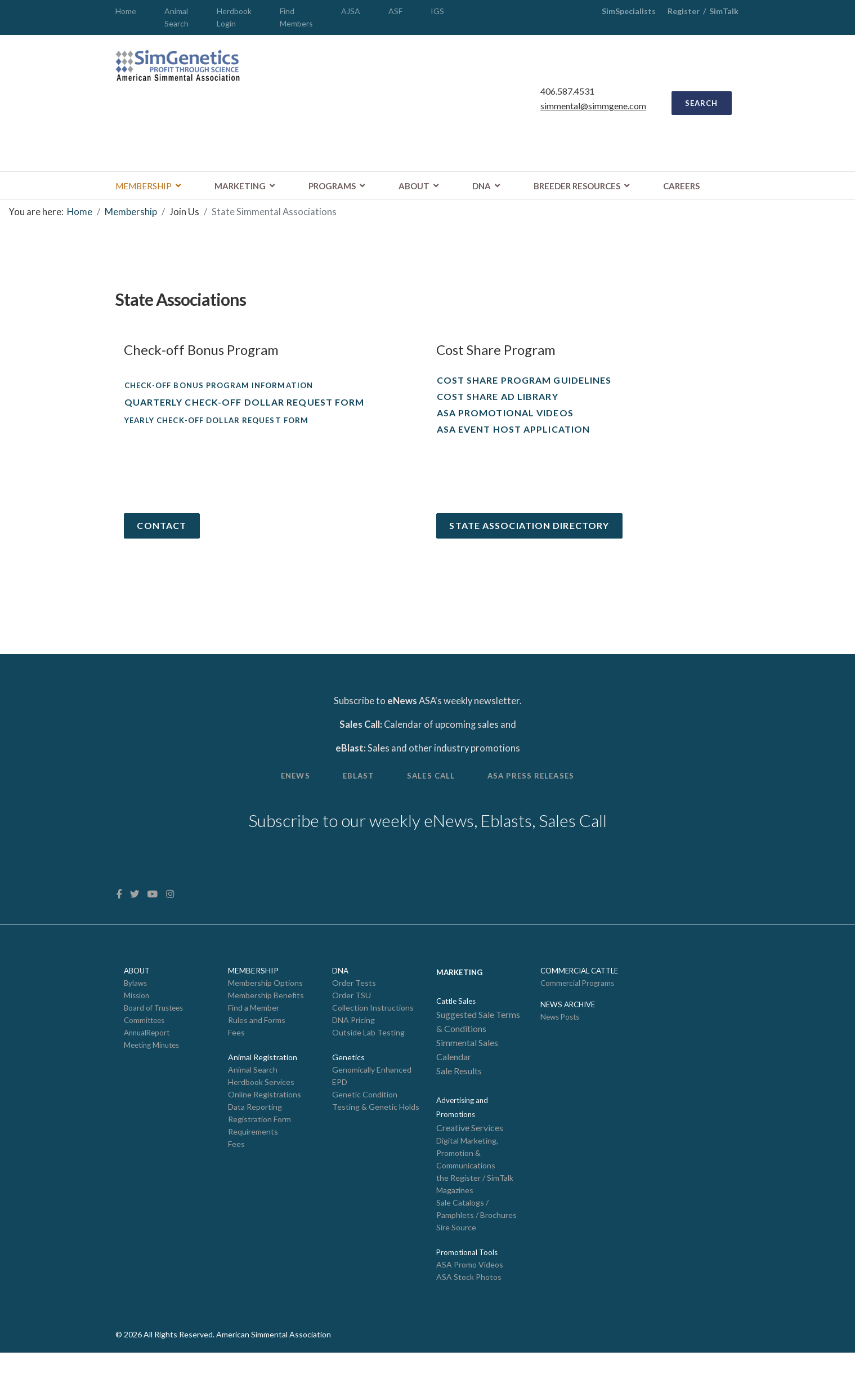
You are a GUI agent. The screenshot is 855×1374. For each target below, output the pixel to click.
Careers (681, 189)
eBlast (355, 788)
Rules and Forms (256, 1036)
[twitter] (135, 909)
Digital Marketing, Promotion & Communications (467, 1171)
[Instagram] (171, 909)
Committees (144, 1036)
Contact (163, 533)
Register (684, 11)
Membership (143, 189)
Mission (136, 1011)
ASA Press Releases (537, 788)
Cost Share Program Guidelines (524, 385)
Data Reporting (255, 1124)
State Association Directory (531, 533)
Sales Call (431, 788)
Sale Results (459, 1087)
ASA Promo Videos (469, 1284)
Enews (288, 788)
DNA (481, 189)
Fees (236, 1048)
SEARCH (699, 105)
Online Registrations (264, 1112)
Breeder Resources (577, 189)
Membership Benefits (266, 1011)
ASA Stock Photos (469, 1297)
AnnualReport (146, 1048)
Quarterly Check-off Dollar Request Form (244, 407)
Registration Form (259, 1137)
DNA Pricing (353, 1036)
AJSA (350, 11)
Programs (332, 189)
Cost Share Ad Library (497, 402)
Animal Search (252, 1086)
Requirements (253, 1149)
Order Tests (354, 998)
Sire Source (456, 1247)
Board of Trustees (153, 1023)
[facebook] (120, 909)
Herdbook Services (261, 1099)
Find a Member (253, 1023)
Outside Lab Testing (368, 1048)
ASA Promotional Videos (505, 418)
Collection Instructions (373, 1023)
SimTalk (724, 11)
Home (125, 11)
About (414, 189)
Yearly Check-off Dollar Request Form (222, 426)
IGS (437, 11)
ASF (395, 11)
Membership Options (265, 998)
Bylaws (135, 998)
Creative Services (469, 1145)
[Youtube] (153, 909)
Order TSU (351, 1011)
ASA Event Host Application (513, 435)
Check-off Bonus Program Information (224, 390)
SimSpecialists (629, 11)
